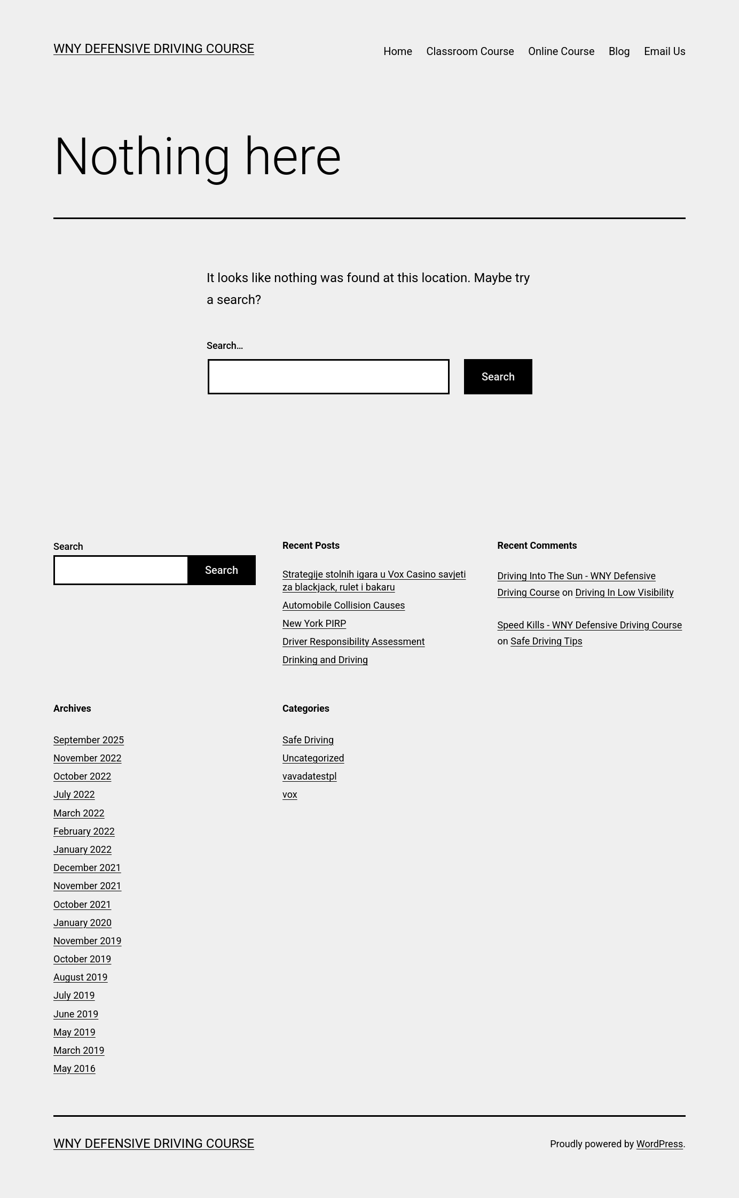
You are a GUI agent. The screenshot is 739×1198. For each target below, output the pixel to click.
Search (68, 546)
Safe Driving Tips (546, 641)
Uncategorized (313, 758)
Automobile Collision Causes (343, 605)
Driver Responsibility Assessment (353, 641)
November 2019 (87, 940)
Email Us (665, 51)
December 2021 (87, 867)
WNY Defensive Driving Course (153, 48)
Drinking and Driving (325, 659)
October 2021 (82, 904)
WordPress (659, 1143)
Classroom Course (470, 51)
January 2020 (82, 922)
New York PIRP (314, 623)
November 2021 (87, 885)
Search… (225, 345)
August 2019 (80, 977)
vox (289, 794)
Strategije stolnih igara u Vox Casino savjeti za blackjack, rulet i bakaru (374, 580)
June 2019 (75, 1014)
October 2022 (82, 776)
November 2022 (87, 758)
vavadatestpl (309, 776)
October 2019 (82, 958)
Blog (619, 51)
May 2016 (74, 1068)
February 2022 (84, 831)
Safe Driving (308, 739)
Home (397, 51)
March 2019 (79, 1050)
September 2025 (88, 739)
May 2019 (74, 1032)
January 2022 (82, 849)
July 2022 (74, 794)
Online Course (561, 51)
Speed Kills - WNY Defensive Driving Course (590, 625)
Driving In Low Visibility (624, 592)
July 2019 (74, 995)
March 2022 (79, 813)
